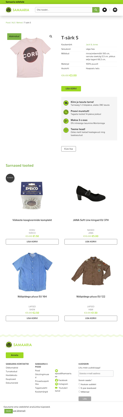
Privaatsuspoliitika (42, 382)
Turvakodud (11, 371)
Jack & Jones (92, 45)
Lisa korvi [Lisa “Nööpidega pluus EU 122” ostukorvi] (90, 318)
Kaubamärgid (41, 392)
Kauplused (11, 379)
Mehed (20, 23)
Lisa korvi (71, 88)
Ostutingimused (42, 376)
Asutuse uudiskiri (88, 384)
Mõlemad (85, 392)
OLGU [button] (8, 411)
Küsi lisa (68, 148)
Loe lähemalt (19, 410)
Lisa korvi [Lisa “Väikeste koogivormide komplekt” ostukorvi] (32, 242)
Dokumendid (12, 383)
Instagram (61, 384)
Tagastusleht (41, 388)
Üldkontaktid (12, 368)
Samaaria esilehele (15, 2)
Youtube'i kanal (61, 389)
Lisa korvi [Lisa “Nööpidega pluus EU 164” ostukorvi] (32, 318)
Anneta (14, 355)
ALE (13, 23)
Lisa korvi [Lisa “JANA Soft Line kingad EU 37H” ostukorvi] (90, 242)
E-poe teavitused (88, 388)
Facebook (61, 380)
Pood (8, 23)
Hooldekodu (11, 375)
